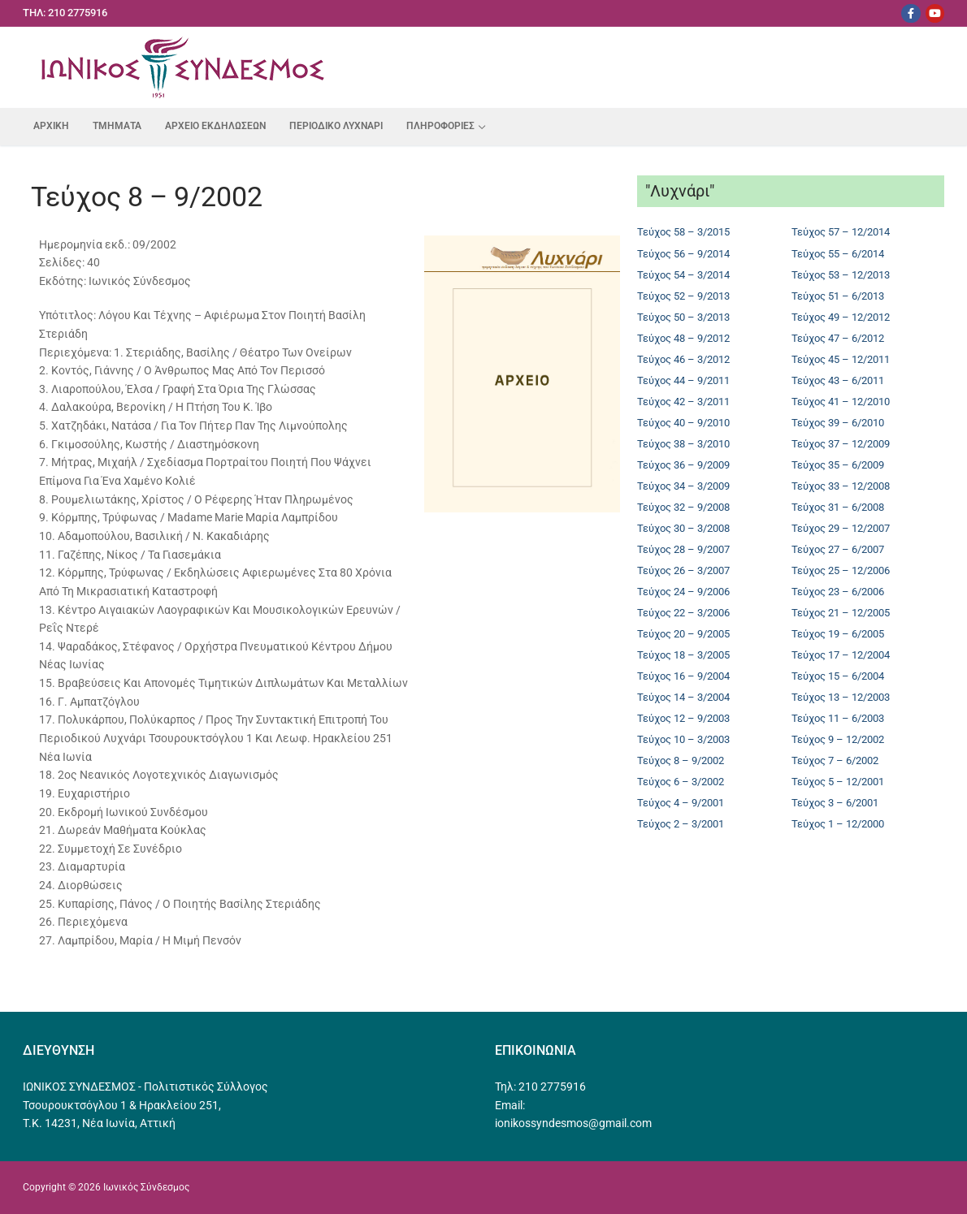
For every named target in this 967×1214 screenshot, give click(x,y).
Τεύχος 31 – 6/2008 (837, 507)
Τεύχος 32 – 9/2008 (683, 507)
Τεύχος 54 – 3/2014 (683, 275)
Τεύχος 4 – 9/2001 (680, 803)
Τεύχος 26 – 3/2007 (683, 570)
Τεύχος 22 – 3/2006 (683, 613)
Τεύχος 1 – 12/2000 (837, 824)
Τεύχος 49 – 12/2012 (840, 317)
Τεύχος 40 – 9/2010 (683, 423)
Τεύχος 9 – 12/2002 (837, 739)
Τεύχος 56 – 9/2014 (683, 254)
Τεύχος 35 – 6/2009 (837, 465)
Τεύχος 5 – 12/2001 (837, 781)
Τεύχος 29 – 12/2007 (840, 528)
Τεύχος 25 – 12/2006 (840, 570)
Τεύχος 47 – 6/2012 (837, 338)
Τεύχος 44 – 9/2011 (683, 380)
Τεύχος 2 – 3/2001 (680, 824)
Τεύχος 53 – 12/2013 (840, 275)
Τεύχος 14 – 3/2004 (683, 697)
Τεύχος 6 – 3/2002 (680, 781)
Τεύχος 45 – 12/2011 (840, 359)
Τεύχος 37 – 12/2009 (840, 444)
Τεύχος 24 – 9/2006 (683, 591)
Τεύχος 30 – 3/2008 (683, 528)
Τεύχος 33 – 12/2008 (840, 486)
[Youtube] (935, 13)
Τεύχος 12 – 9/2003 (683, 718)
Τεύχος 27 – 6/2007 (837, 549)
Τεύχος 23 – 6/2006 (837, 591)
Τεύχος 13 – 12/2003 (840, 697)
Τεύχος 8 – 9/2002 (680, 760)
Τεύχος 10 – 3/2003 (683, 739)
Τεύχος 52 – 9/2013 (683, 296)
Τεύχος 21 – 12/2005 (840, 613)
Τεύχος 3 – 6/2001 (834, 803)
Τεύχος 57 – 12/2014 (840, 232)
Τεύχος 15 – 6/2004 (837, 676)
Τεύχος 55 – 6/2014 (837, 254)
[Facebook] (910, 13)
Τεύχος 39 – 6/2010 (837, 423)
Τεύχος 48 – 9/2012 (683, 338)
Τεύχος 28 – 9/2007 (683, 549)
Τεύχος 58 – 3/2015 (683, 232)
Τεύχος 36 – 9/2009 (683, 465)
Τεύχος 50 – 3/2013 (683, 317)
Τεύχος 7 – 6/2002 (834, 760)
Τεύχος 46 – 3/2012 (683, 359)
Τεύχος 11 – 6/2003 (837, 718)
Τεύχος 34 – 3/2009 (683, 486)
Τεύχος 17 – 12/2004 (840, 655)
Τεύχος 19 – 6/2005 (837, 634)
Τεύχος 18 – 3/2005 (683, 655)
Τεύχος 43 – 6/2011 (837, 380)
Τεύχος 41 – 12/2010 (840, 401)
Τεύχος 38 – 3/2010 (683, 444)
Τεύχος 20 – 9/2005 (683, 634)
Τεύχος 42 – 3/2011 (683, 401)
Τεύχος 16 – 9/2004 (683, 676)
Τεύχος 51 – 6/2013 (837, 296)
